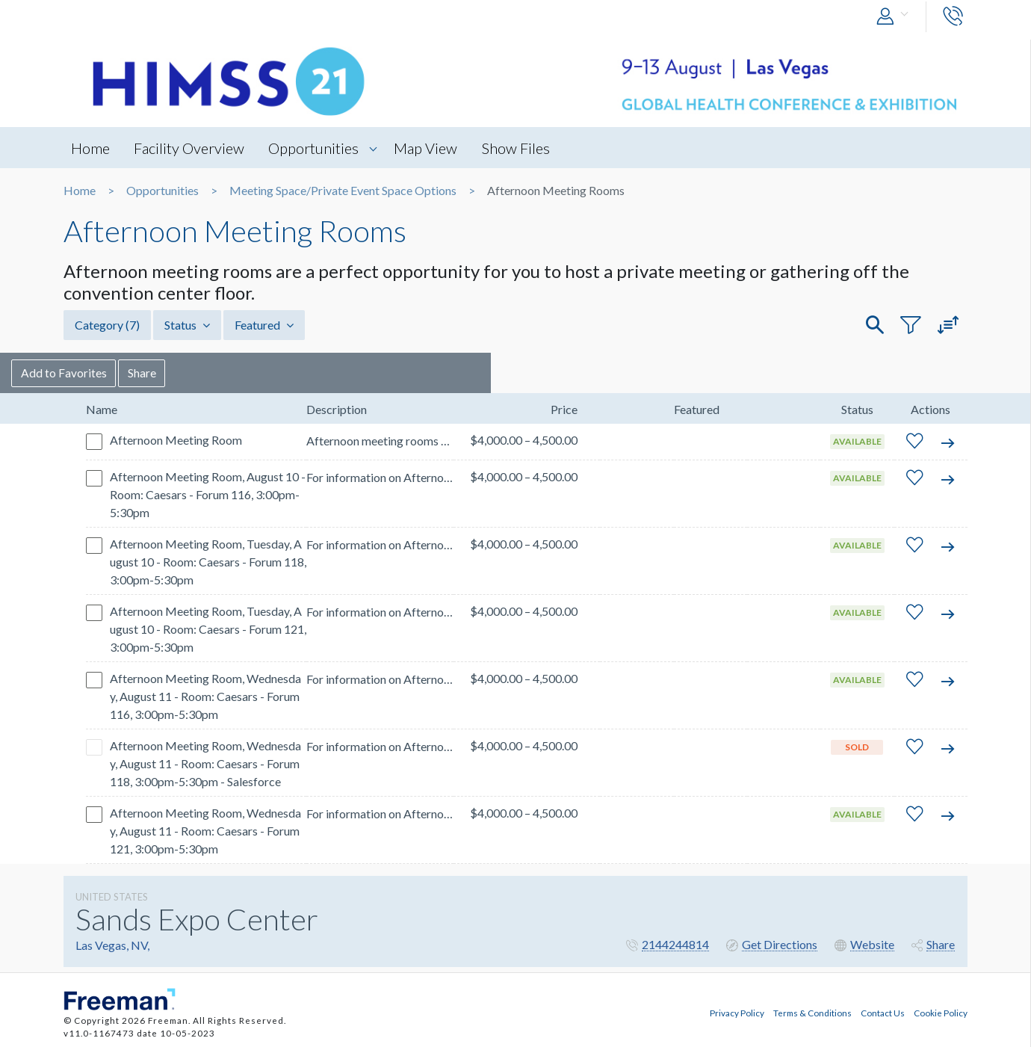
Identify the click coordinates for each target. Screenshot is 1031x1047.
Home (90, 148)
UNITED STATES (111, 897)
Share (195, 372)
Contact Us (883, 1012)
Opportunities (315, 148)
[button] (895, 16)
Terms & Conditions (812, 1012)
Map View (427, 148)
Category (107, 325)
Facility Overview (189, 148)
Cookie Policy (940, 1012)
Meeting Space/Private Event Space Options (342, 191)
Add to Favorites (116, 372)
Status (187, 325)
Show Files (518, 148)
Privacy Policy (737, 1012)
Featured (264, 325)
